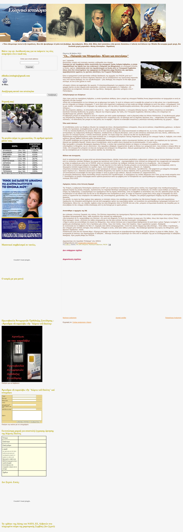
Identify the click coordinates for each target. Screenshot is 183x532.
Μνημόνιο (85, 244)
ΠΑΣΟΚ (105, 244)
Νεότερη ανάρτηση (70, 318)
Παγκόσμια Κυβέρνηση (95, 244)
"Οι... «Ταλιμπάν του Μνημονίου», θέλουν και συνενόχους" (96, 56)
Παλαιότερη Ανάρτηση (173, 318)
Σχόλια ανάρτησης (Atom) (82, 322)
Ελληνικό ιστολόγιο (27, 10)
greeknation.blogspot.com (87, 243)
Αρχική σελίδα (121, 318)
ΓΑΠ (77, 244)
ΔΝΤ (80, 244)
